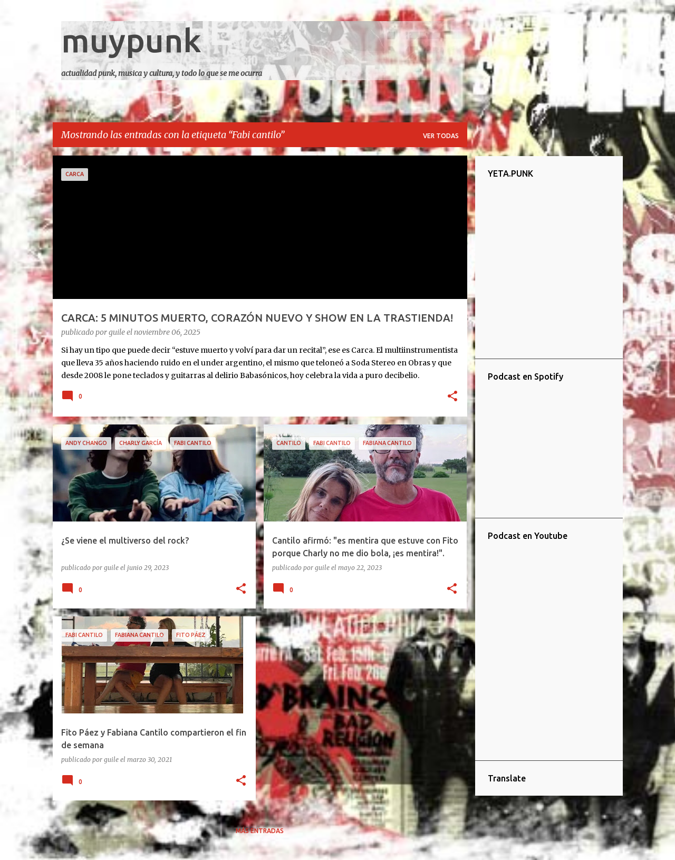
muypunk (131, 40)
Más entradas (260, 830)
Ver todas (441, 135)
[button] (452, 397)
